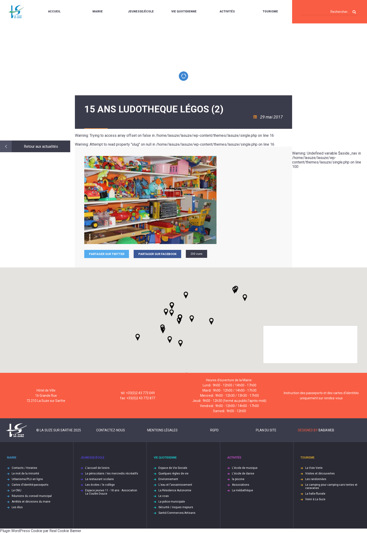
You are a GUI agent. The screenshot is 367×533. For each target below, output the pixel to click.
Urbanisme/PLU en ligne (27, 479)
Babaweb (326, 430)
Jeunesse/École (141, 11)
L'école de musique (244, 468)
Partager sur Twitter (106, 254)
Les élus (17, 507)
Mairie (97, 11)
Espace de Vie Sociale (172, 468)
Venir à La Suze (315, 499)
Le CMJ (16, 490)
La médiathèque (242, 490)
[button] (191, 318)
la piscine (238, 479)
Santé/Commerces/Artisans (176, 512)
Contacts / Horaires (24, 468)
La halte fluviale (315, 493)
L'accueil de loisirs (97, 468)
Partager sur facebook (157, 254)
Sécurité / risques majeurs (175, 507)
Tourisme (270, 11)
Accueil (54, 11)
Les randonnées (315, 479)
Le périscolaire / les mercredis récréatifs (111, 473)
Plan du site (266, 430)
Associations (240, 484)
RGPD (214, 430)
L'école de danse (243, 473)
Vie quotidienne (184, 11)
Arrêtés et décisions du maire (31, 501)
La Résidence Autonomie (174, 490)
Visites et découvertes (320, 473)
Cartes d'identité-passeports (30, 484)
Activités (227, 11)
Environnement (168, 479)
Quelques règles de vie (173, 473)
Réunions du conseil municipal (32, 496)
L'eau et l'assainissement (175, 484)
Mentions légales (162, 430)
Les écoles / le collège (100, 484)
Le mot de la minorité (25, 473)
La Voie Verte (314, 468)
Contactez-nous (110, 430)
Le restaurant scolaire (99, 479)
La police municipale (171, 501)
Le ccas (163, 496)
